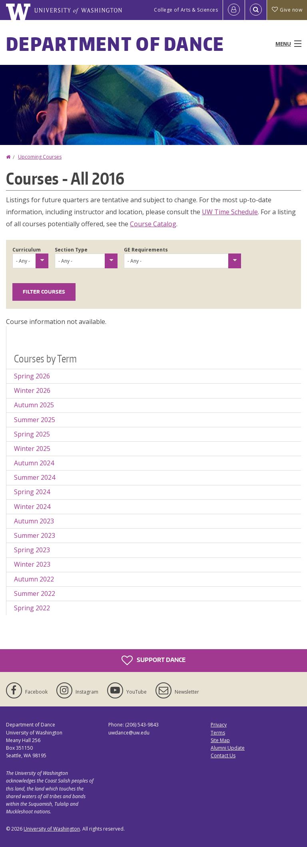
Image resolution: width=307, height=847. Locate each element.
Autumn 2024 (34, 463)
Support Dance (153, 660)
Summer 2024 (34, 477)
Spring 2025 (32, 434)
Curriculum (26, 249)
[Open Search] (256, 10)
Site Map (220, 740)
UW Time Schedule (230, 211)
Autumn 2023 (34, 521)
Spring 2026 (32, 376)
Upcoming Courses (40, 156)
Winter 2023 (32, 564)
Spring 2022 (32, 608)
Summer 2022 (34, 593)
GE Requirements (146, 249)
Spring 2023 (32, 549)
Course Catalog (153, 223)
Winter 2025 (32, 448)
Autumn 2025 (34, 404)
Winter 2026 (32, 390)
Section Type (71, 249)
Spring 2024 (32, 491)
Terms (218, 732)
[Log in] (234, 10)
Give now (287, 9)
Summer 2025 (34, 419)
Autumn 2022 (34, 579)
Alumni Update (228, 747)
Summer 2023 (34, 535)
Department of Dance (115, 43)
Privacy (219, 724)
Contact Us (223, 755)
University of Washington (52, 828)
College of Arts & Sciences (186, 9)
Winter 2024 (32, 506)
